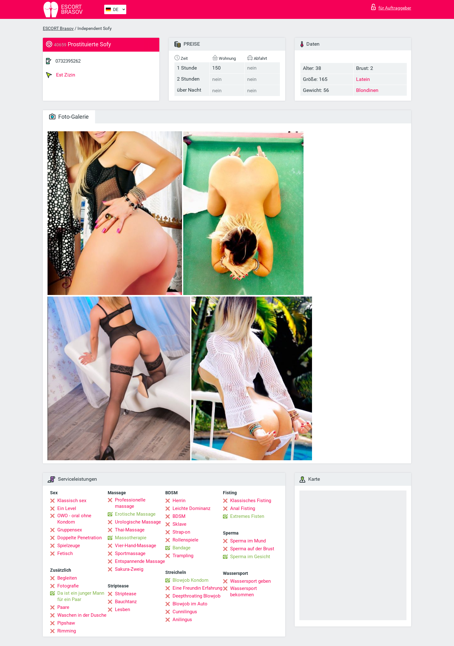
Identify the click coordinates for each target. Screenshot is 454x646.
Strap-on (181, 532)
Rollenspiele (185, 540)
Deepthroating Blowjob (196, 596)
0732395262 (68, 61)
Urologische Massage (138, 522)
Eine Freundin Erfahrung (197, 588)
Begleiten (67, 578)
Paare (63, 607)
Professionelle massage (130, 503)
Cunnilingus (185, 612)
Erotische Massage (135, 514)
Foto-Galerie (69, 116)
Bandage (181, 548)
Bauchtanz (126, 601)
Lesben (122, 609)
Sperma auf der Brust (252, 549)
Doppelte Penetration (79, 538)
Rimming (66, 631)
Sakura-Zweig (129, 569)
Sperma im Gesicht (250, 556)
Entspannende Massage (140, 561)
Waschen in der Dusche (81, 615)
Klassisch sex (71, 500)
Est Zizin (60, 75)
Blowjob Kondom (190, 580)
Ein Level (66, 508)
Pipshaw (66, 623)
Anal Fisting (242, 508)
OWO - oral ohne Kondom (74, 519)
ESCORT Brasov (58, 28)
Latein (363, 79)
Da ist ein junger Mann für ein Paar (80, 596)
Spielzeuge (68, 545)
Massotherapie (130, 538)
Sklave (179, 524)
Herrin (179, 500)
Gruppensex (69, 530)
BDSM (179, 516)
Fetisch (65, 553)
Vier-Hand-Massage (135, 545)
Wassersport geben (250, 581)
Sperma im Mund (248, 541)
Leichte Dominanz (191, 508)
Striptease (125, 594)
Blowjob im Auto (190, 604)
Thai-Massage (130, 530)
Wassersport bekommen (243, 592)
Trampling (183, 555)
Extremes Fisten (247, 516)
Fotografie (68, 586)
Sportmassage (130, 553)
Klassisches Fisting (250, 500)
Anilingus (182, 619)
